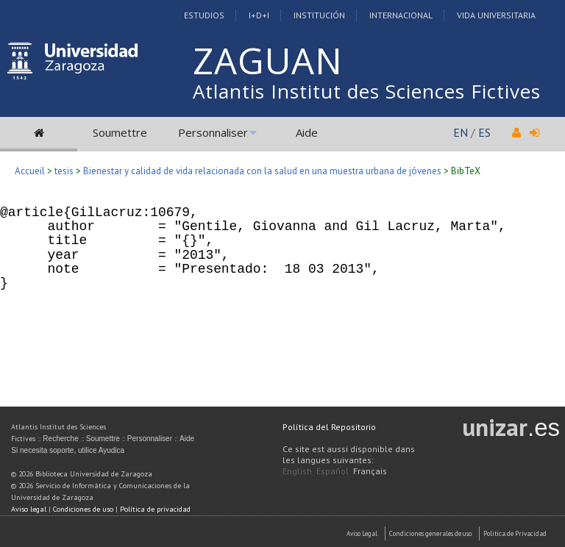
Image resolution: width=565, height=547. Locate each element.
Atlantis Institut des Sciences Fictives (367, 91)
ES (484, 132)
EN (460, 132)
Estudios (204, 15)
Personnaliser (213, 132)
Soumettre (120, 132)
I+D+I (259, 15)
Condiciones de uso (83, 509)
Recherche (60, 439)
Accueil (30, 171)
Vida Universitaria (496, 15)
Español (332, 470)
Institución (319, 15)
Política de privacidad (155, 509)
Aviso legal (28, 509)
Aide (307, 132)
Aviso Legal (362, 533)
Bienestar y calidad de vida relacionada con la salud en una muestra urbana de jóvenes (262, 171)
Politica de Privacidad (515, 533)
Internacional (401, 15)
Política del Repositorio (329, 426)
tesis (64, 171)
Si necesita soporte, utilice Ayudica (67, 450)
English (297, 470)
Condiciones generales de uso (430, 533)
